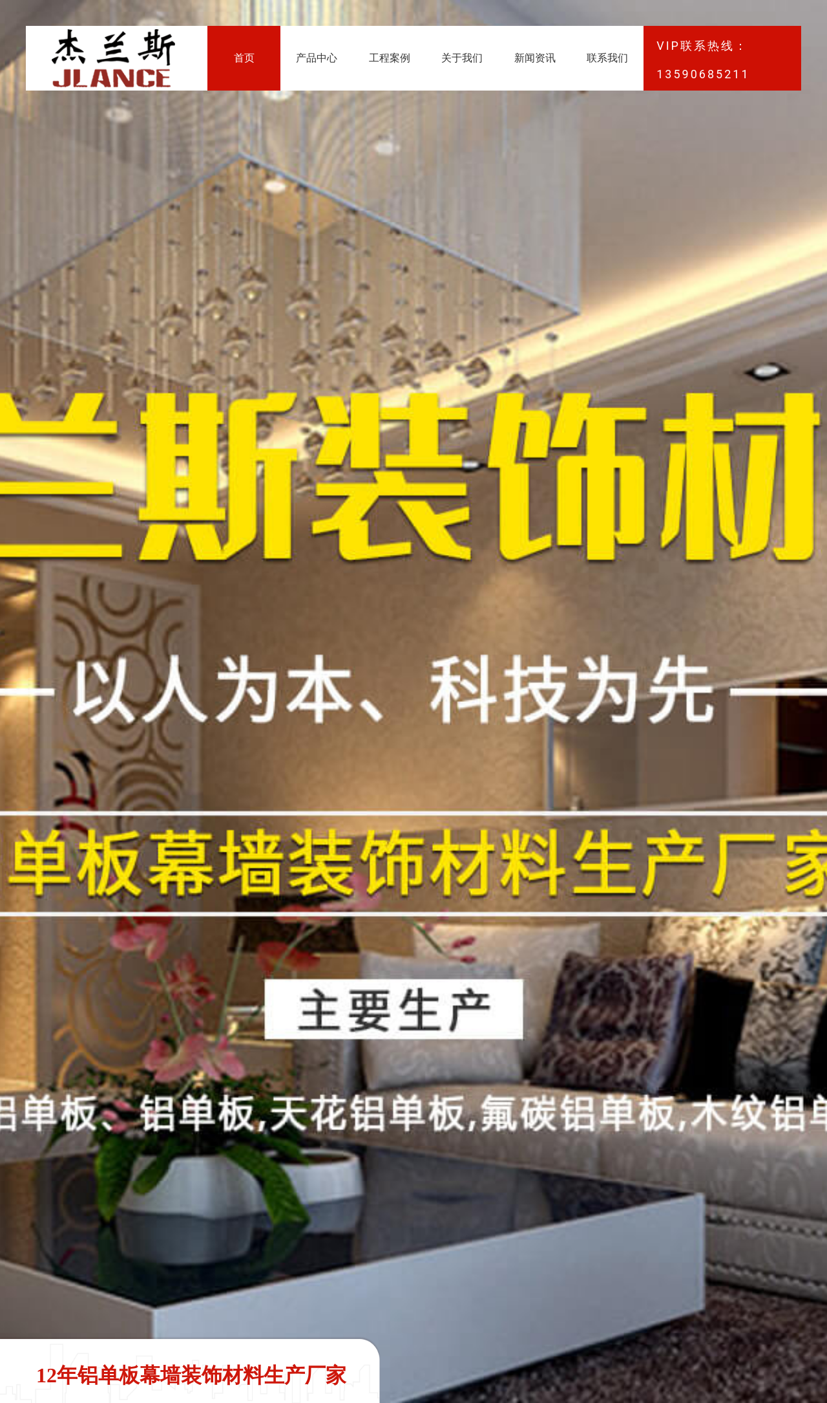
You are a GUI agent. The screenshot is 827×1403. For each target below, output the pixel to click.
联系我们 (607, 58)
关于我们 (462, 58)
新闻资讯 (535, 58)
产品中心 (316, 58)
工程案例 (389, 58)
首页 (244, 58)
